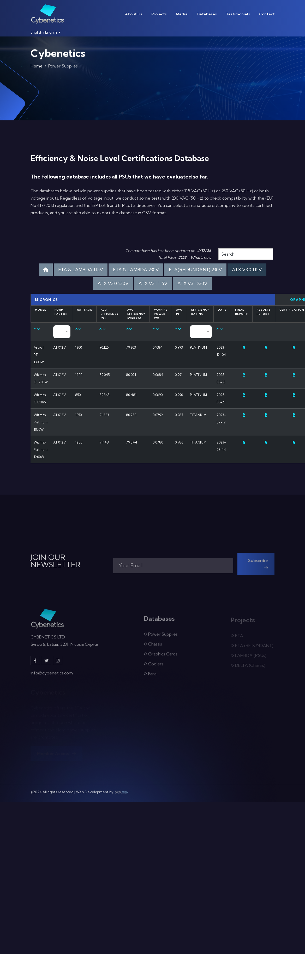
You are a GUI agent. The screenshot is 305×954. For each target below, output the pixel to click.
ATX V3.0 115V (247, 269)
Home (37, 67)
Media (182, 14)
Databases (207, 14)
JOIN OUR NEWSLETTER (55, 561)
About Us (133, 14)
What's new (200, 257)
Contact (267, 14)
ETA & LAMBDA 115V (80, 269)
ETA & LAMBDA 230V (136, 269)
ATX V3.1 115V (153, 283)
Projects (159, 14)
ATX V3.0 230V (113, 283)
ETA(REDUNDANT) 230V (195, 269)
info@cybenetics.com (52, 676)
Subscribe (258, 567)
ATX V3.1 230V (192, 283)
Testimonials (238, 14)
